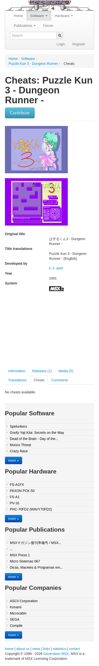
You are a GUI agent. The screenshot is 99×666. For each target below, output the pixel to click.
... (11, 549)
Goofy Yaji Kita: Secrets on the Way (37, 433)
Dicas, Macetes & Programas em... (36, 567)
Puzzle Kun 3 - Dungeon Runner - (34, 64)
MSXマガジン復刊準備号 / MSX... (35, 543)
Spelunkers (18, 426)
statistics (59, 649)
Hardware (64, 16)
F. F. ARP (56, 268)
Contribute (20, 112)
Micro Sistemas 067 (25, 561)
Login (61, 44)
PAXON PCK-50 (22, 491)
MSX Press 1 (20, 555)
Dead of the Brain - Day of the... (34, 439)
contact (74, 649)
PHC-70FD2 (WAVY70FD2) (31, 509)
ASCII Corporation (24, 601)
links (46, 649)
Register (78, 44)
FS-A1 (15, 497)
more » (13, 460)
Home (18, 16)
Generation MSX (56, 654)
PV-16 (14, 503)
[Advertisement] (46, 330)
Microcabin (18, 613)
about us (22, 649)
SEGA (14, 619)
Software (38, 16)
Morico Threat (20, 445)
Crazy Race (19, 451)
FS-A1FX (17, 485)
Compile (16, 626)
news (36, 649)
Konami (15, 607)
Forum (48, 26)
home (9, 649)
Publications (25, 26)
